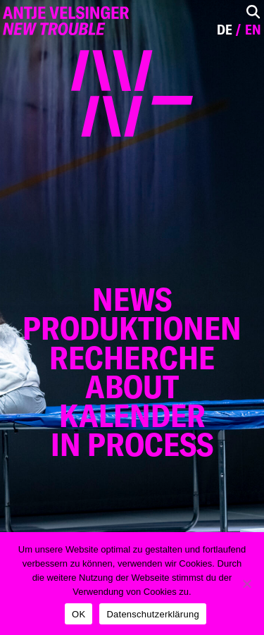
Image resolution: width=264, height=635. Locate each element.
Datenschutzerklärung (152, 614)
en (253, 29)
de (224, 29)
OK (78, 614)
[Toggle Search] (253, 11)
